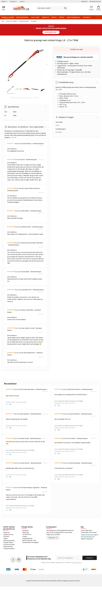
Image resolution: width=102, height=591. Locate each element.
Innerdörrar (86, 17)
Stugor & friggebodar (73, 17)
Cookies (24, 536)
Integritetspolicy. (77, 562)
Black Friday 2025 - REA (29, 540)
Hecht (57, 125)
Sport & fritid (35, 17)
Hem (3, 21)
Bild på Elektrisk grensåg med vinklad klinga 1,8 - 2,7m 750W (24, 97)
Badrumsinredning (22, 17)
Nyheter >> (4, 1)
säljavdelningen (88, 537)
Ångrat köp (25, 532)
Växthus (54, 17)
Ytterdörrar (45, 17)
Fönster (61, 17)
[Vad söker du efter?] (52, 8)
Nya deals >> (13, 1)
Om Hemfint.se (26, 534)
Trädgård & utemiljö (7, 17)
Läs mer (13, 137)
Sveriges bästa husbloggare (30, 542)
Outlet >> (22, 1)
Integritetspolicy (27, 538)
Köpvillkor (25, 530)
